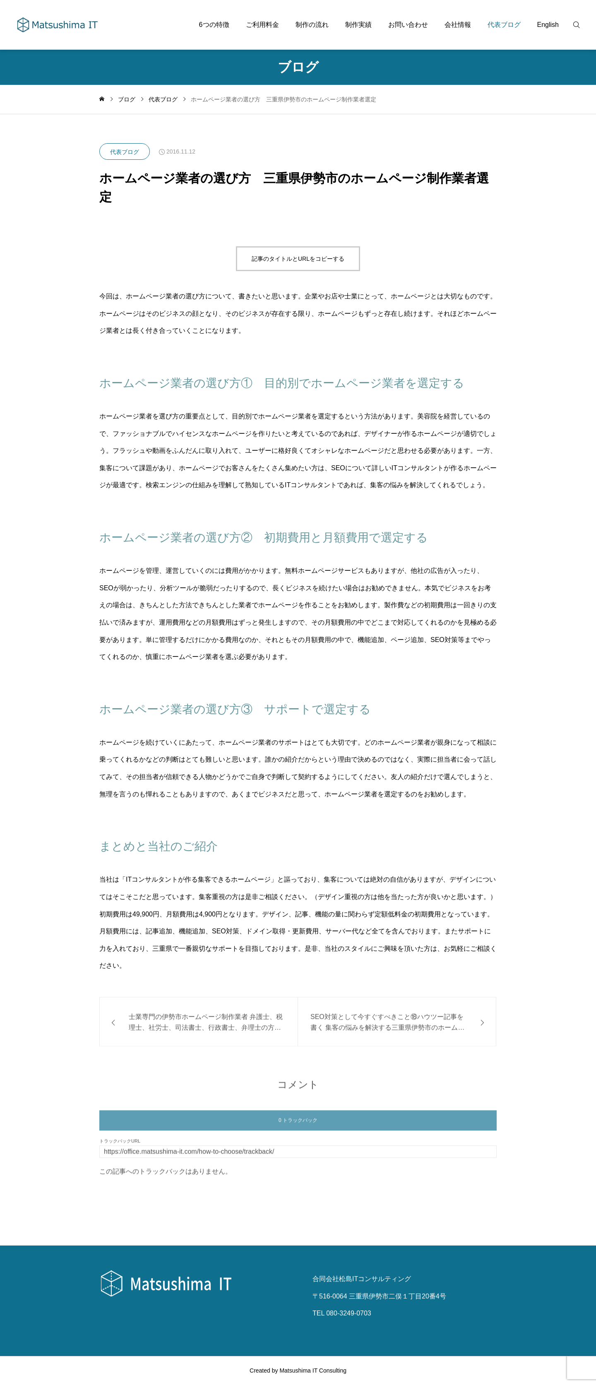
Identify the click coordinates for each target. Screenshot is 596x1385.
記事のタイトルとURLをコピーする (298, 258)
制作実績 (358, 24)
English (548, 24)
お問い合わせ (408, 24)
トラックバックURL (119, 1145)
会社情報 (458, 24)
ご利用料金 (262, 24)
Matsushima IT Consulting (312, 1370)
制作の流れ (312, 24)
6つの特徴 (214, 24)
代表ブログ (504, 24)
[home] (101, 99)
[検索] (581, 25)
